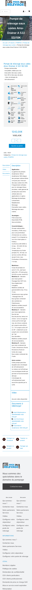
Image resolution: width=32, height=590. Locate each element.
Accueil (5, 43)
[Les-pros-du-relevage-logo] (11, 463)
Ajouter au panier (17, 146)
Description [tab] (6, 165)
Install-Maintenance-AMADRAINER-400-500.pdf (19, 415)
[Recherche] (5, 11)
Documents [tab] (6, 173)
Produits (11, 43)
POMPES (19, 43)
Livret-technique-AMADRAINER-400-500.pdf (18, 421)
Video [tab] (4, 169)
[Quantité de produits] (16, 140)
